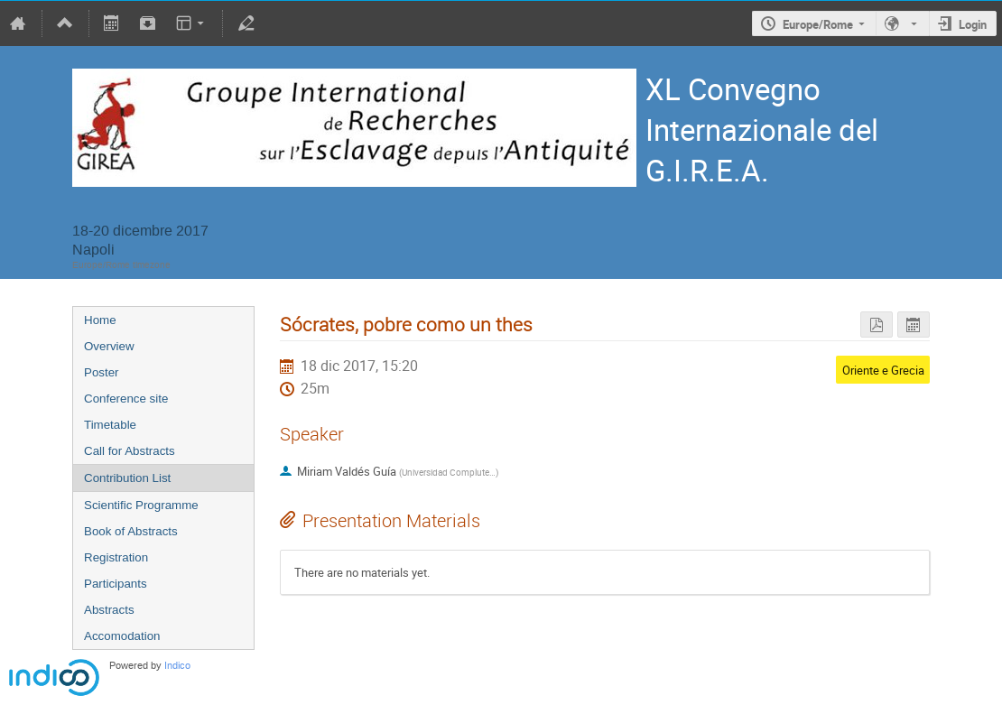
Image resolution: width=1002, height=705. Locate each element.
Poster (101, 372)
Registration (116, 557)
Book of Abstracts (131, 531)
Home (100, 320)
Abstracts (109, 610)
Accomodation (122, 636)
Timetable (110, 424)
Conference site (126, 398)
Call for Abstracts (129, 451)
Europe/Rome (818, 24)
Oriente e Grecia (883, 370)
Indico (177, 666)
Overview (109, 346)
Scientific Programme (141, 505)
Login (973, 24)
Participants (115, 583)
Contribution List (127, 478)
